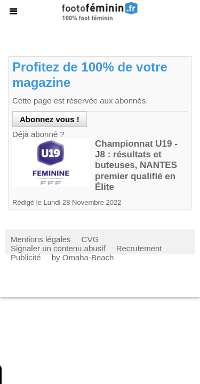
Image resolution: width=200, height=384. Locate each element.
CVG (90, 239)
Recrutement (139, 248)
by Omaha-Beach (83, 257)
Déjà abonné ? (38, 134)
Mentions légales (41, 239)
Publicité (26, 257)
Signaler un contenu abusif (58, 248)
